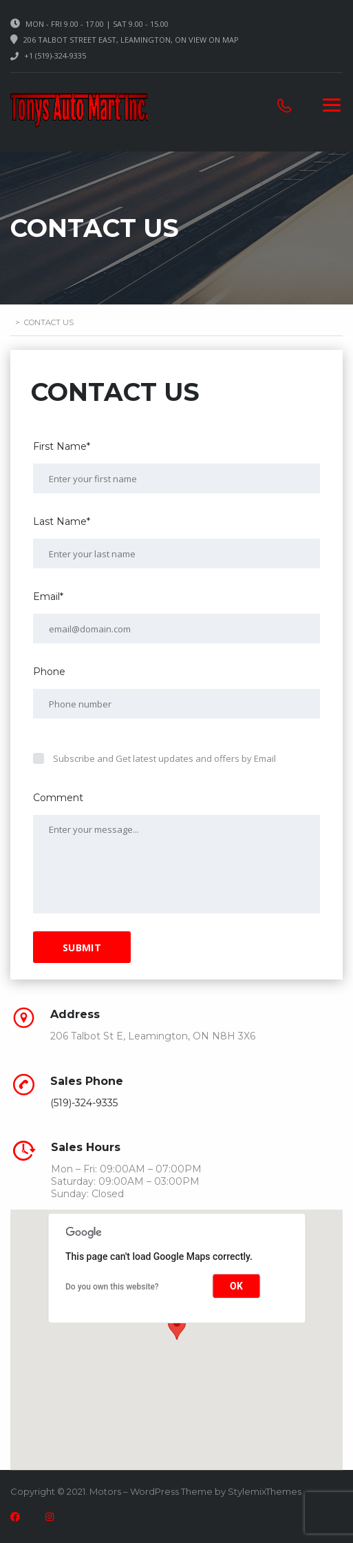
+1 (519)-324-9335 (55, 55)
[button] (177, 1327)
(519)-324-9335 (84, 1103)
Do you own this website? (112, 1287)
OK (236, 1286)
